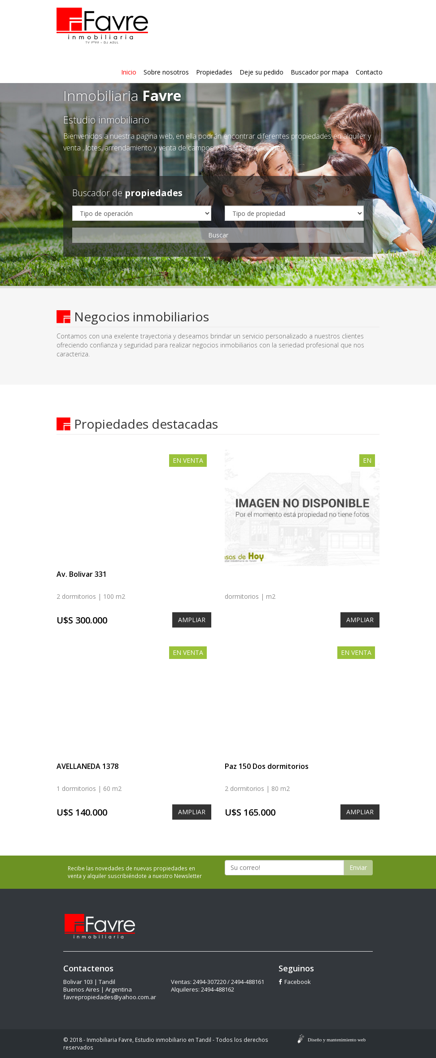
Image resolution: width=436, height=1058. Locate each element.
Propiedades (214, 72)
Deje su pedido (261, 72)
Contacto (369, 72)
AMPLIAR (191, 619)
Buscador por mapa (320, 72)
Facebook (295, 982)
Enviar (358, 867)
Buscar (218, 235)
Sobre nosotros (166, 72)
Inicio (128, 72)
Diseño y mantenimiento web (337, 1039)
